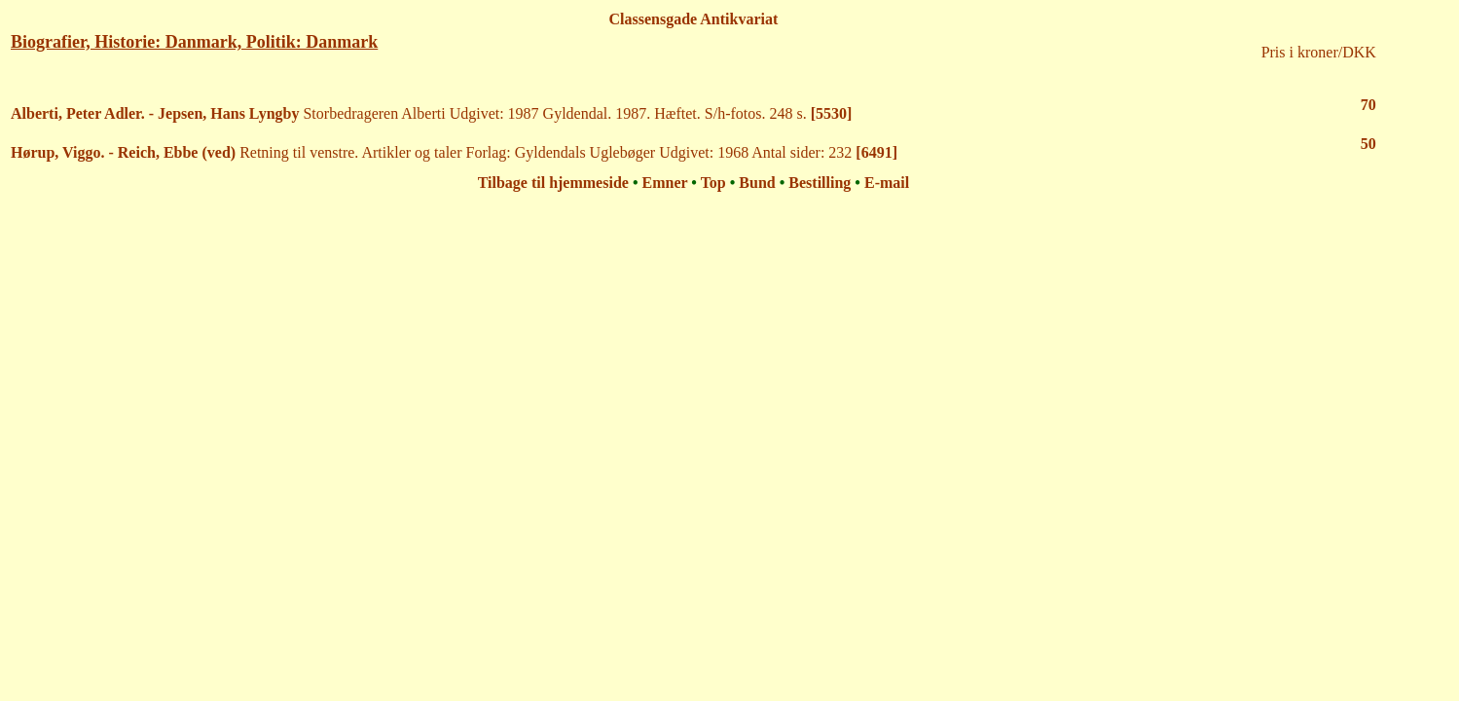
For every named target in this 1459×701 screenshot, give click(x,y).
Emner (665, 182)
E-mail (886, 182)
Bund (757, 182)
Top (713, 182)
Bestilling (819, 182)
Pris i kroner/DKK (1318, 52)
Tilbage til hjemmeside (553, 182)
